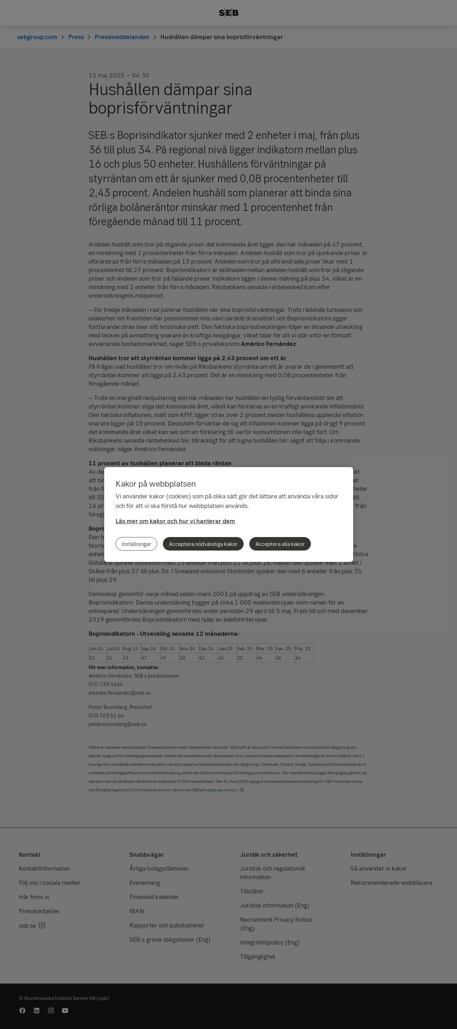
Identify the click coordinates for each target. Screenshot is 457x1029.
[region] (228, 514)
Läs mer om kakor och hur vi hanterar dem (175, 521)
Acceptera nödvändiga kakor (203, 543)
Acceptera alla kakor (280, 543)
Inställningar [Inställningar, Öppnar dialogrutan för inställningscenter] (136, 543)
